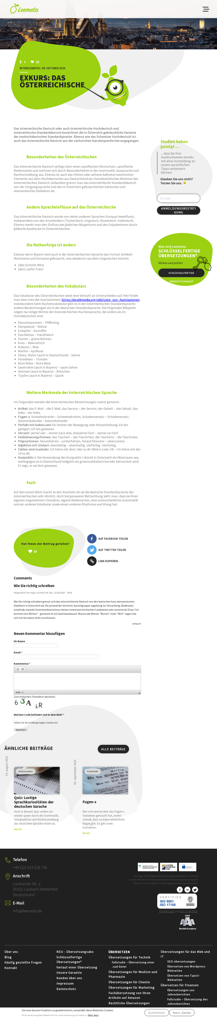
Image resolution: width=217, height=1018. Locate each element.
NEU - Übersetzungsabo (75, 952)
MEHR (18, 829)
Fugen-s (89, 801)
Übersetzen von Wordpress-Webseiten (186, 969)
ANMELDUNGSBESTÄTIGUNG (178, 210)
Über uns (11, 952)
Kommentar (22, 663)
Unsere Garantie (69, 972)
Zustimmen (156, 1013)
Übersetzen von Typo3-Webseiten (183, 978)
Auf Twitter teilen (106, 550)
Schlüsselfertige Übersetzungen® (181, 274)
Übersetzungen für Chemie (129, 982)
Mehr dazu (93, 1016)
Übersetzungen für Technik (129, 957)
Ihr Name (19, 641)
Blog (8, 957)
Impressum (65, 983)
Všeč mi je (52, 551)
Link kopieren (102, 561)
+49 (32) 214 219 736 (30, 867)
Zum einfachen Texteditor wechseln (34, 696)
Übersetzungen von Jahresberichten (180, 992)
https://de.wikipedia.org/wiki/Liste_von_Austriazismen (101, 299)
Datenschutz (66, 989)
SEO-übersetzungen (181, 961)
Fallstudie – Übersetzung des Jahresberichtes (187, 1001)
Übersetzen (119, 952)
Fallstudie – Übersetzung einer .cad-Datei (133, 964)
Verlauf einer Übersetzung (76, 967)
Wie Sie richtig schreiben (34, 585)
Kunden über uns (69, 978)
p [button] (22, 692)
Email (18, 652)
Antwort (136, 623)
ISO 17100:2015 (188, 911)
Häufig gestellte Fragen (23, 962)
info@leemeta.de (27, 910)
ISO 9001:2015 (167, 911)
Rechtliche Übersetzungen (129, 1003)
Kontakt (10, 968)
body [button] (18, 692)
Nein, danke (182, 1013)
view (37, 780)
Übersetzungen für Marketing (131, 987)
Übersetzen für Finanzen (180, 985)
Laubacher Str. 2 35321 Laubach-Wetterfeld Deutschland (35, 889)
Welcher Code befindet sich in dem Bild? (39, 714)
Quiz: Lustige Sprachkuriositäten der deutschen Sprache (34, 802)
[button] (17, 669)
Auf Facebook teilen (107, 538)
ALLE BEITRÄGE (113, 749)
